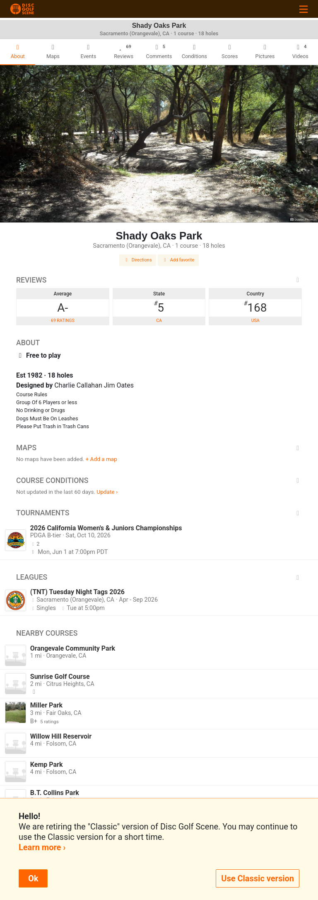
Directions (138, 260)
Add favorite (178, 260)
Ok (33, 878)
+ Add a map (101, 459)
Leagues (159, 577)
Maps (159, 448)
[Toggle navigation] (303, 9)
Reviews (159, 280)
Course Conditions (159, 480)
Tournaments (159, 513)
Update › (107, 491)
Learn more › (42, 847)
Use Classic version (257, 878)
